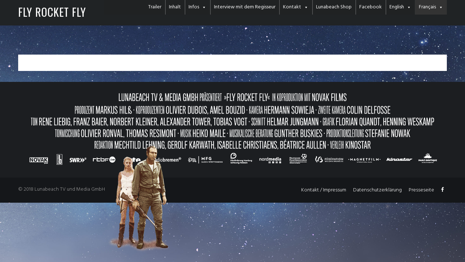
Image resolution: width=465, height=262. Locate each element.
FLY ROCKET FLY (52, 12)
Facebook (370, 7)
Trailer (154, 7)
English (396, 7)
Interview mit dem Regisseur (244, 7)
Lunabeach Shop (334, 7)
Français (427, 7)
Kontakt (292, 7)
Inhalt (175, 7)
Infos (194, 7)
